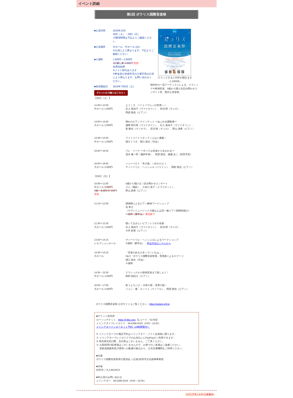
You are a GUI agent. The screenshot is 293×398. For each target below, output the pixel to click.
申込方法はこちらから (159, 243)
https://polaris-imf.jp (159, 304)
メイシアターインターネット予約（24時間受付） (123, 326)
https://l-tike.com (127, 319)
